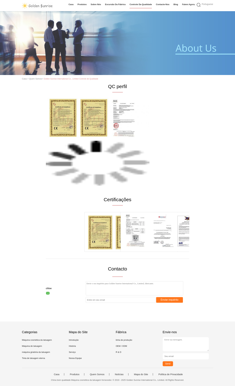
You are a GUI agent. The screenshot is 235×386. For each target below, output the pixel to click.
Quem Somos (97, 374)
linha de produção (124, 340)
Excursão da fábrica (115, 4)
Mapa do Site (141, 374)
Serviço (72, 352)
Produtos (82, 4)
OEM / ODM (121, 346)
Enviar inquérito (169, 299)
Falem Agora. (188, 4)
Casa (71, 4)
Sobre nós (96, 4)
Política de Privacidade (171, 374)
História (72, 346)
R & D (118, 352)
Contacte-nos (163, 4)
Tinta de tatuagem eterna (33, 358)
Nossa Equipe (75, 358)
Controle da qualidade (141, 4)
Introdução (74, 340)
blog (176, 4)
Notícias (119, 374)
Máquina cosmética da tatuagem (37, 340)
